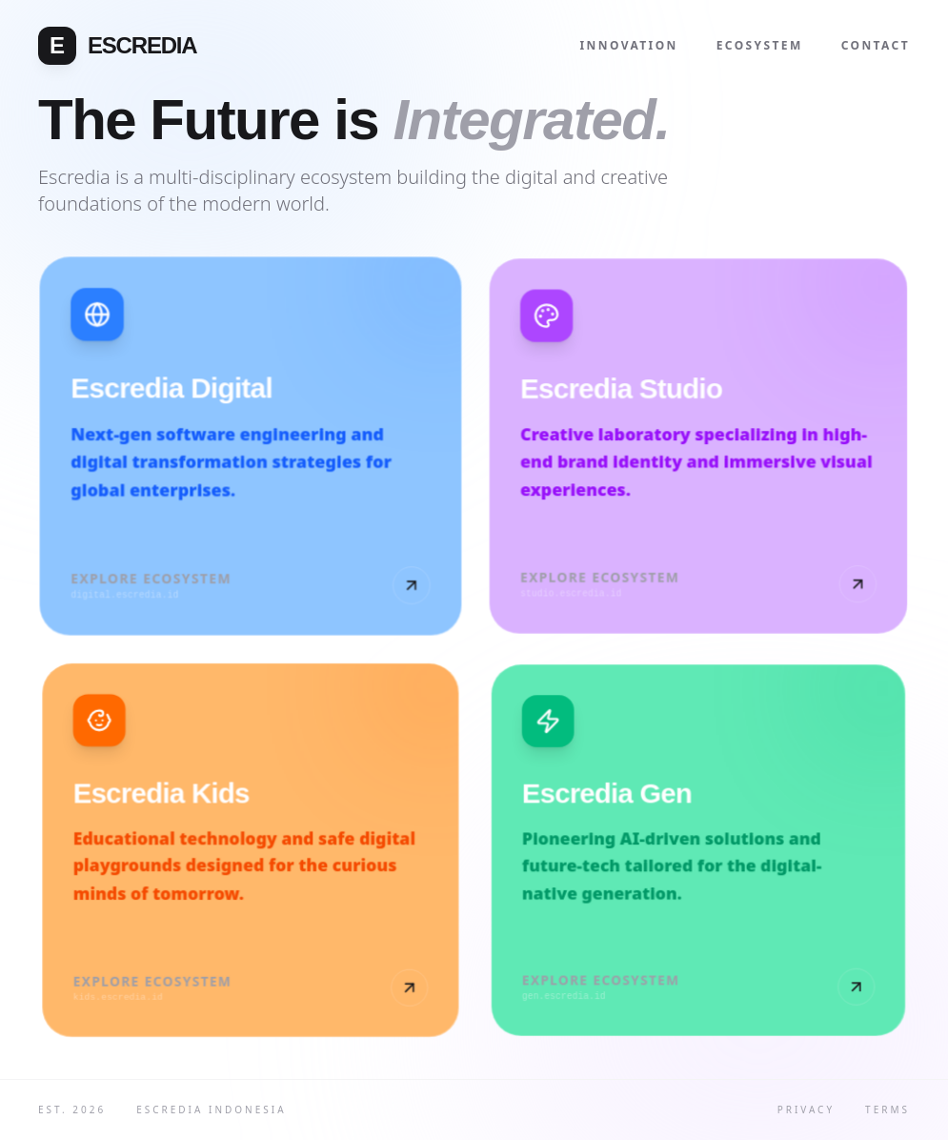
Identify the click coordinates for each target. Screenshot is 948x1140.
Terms (887, 1109)
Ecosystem (759, 45)
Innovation (629, 45)
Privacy (806, 1109)
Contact (875, 45)
